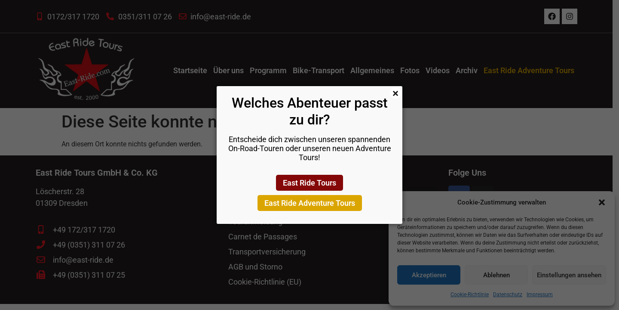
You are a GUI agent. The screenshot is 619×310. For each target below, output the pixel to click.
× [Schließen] (395, 93)
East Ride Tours (309, 182)
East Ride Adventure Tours (309, 203)
